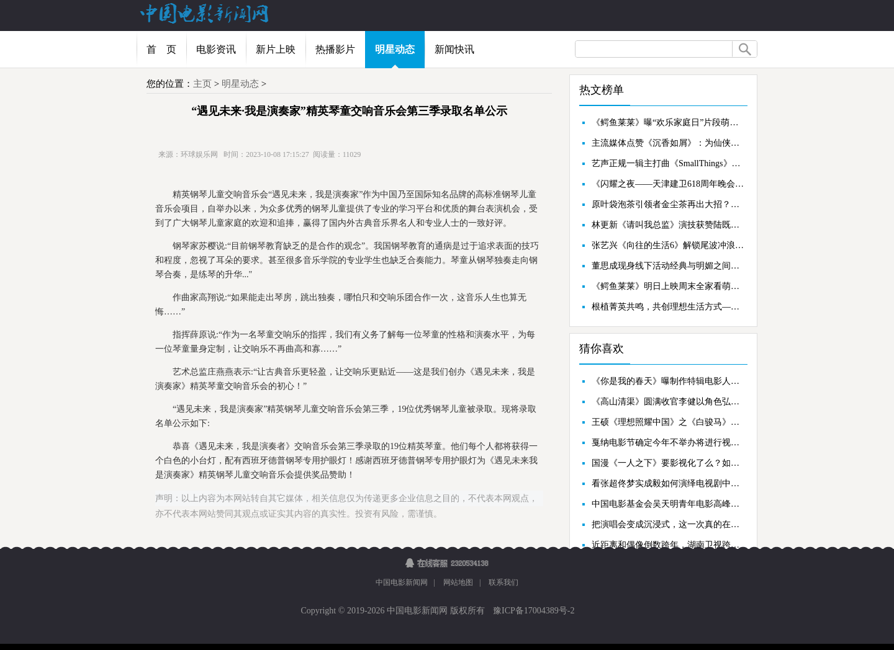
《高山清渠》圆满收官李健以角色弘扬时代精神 (668, 401)
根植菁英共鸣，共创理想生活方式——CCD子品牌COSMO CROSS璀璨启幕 (668, 306)
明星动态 (395, 49)
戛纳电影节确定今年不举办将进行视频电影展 (668, 442)
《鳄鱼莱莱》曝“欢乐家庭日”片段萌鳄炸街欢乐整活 (668, 122)
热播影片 (335, 49)
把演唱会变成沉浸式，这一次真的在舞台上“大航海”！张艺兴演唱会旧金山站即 (668, 524)
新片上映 (276, 49)
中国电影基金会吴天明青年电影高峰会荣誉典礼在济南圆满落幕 (668, 504)
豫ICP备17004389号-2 (533, 610)
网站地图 (458, 582)
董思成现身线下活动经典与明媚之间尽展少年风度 (668, 265)
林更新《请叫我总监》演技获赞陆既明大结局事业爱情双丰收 (668, 224)
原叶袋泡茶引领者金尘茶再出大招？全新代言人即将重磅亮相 (668, 204)
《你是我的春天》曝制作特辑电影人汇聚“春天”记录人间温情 (668, 381)
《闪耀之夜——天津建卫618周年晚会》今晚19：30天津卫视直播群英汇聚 (668, 184)
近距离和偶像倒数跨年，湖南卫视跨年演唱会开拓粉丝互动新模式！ (668, 545)
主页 (202, 84)
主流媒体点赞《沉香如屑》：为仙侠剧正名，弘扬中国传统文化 (668, 143)
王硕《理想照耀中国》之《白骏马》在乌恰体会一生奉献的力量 (668, 422)
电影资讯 (216, 49)
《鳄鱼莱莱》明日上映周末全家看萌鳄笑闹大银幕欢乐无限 (668, 286)
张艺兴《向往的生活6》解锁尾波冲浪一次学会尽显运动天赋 (668, 245)
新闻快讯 (454, 49)
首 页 (161, 49)
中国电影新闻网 (402, 582)
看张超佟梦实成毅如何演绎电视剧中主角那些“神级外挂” (668, 483)
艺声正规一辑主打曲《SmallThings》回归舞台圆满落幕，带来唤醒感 (668, 163)
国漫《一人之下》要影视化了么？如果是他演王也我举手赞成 (668, 463)
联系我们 (503, 582)
